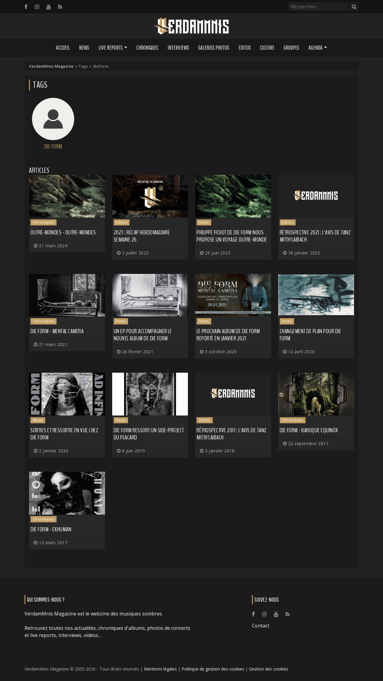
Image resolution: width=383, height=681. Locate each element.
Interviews (178, 47)
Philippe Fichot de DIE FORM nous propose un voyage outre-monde (232, 236)
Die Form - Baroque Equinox (309, 430)
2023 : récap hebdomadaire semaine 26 (142, 236)
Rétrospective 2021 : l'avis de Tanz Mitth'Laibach (315, 236)
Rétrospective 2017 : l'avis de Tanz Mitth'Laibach (232, 434)
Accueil (63, 47)
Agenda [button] (315, 47)
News (84, 47)
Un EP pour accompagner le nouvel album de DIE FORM (143, 334)
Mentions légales (160, 669)
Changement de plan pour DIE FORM (310, 334)
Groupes (291, 47)
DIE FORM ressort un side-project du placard (149, 434)
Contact (260, 625)
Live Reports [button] (110, 47)
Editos (244, 47)
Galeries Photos (213, 47)
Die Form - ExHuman (51, 529)
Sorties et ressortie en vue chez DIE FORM (64, 434)
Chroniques (147, 47)
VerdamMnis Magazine (51, 66)
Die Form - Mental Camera (57, 331)
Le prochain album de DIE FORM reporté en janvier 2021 (228, 334)
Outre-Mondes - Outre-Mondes (63, 232)
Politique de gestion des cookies (213, 669)
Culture (267, 47)
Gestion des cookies (268, 669)
